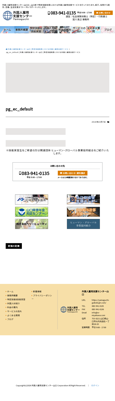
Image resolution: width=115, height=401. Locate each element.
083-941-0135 (63, 13)
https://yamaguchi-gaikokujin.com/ (100, 301)
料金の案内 (64, 30)
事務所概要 (21, 30)
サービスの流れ (79, 29)
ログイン (95, 385)
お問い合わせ (105, 12)
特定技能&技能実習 (36, 29)
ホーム (7, 30)
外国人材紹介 (50, 29)
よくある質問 (93, 29)
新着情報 (37, 291)
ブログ (108, 30)
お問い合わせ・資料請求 (74, 173)
